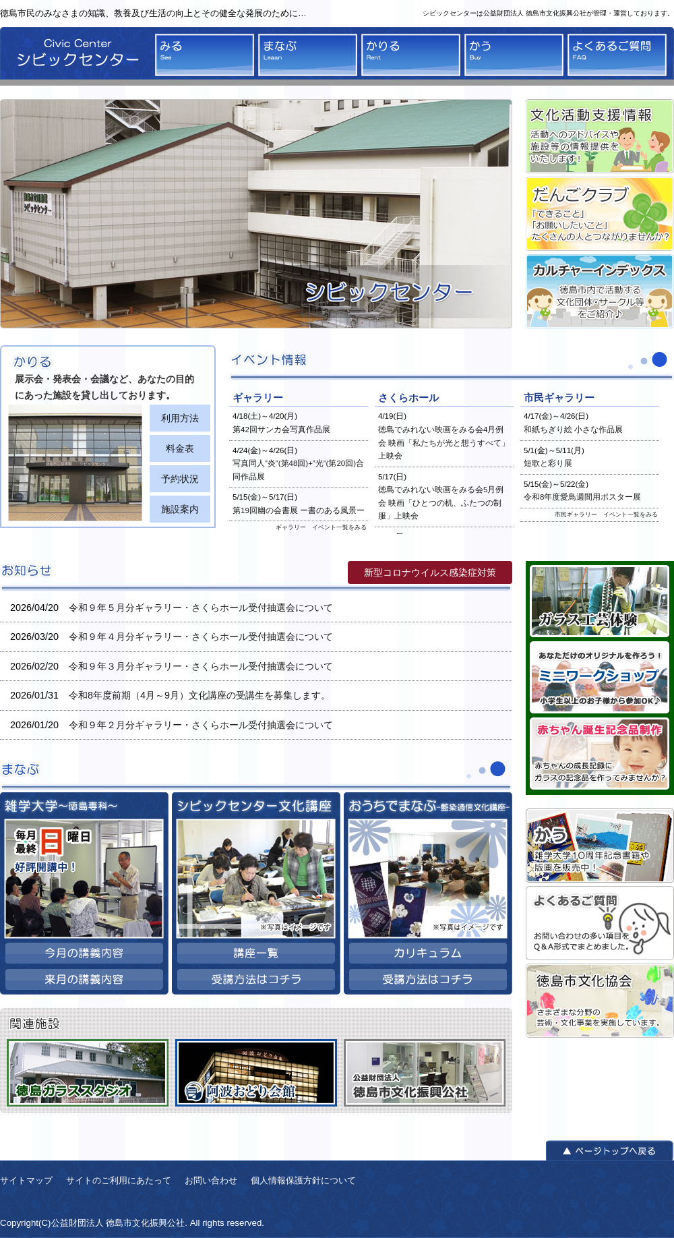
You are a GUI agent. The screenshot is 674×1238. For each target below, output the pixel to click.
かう (513, 55)
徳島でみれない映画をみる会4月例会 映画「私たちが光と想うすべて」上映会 (444, 442)
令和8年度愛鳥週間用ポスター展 (582, 497)
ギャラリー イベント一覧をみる (321, 527)
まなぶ (307, 55)
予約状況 (180, 478)
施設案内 (180, 509)
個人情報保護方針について (303, 1180)
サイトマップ (26, 1180)
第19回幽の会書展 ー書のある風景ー (299, 510)
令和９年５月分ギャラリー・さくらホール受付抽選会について (201, 607)
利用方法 (180, 418)
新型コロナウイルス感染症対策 (430, 572)
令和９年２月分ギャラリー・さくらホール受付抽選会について (201, 724)
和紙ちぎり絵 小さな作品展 (573, 429)
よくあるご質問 (617, 55)
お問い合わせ (211, 1180)
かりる (410, 55)
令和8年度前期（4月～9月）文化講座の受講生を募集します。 (199, 695)
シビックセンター (74, 56)
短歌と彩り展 (548, 463)
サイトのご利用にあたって (118, 1180)
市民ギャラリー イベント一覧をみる (606, 514)
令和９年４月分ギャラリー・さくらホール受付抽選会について (201, 636)
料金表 (180, 448)
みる (204, 55)
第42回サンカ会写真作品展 (281, 429)
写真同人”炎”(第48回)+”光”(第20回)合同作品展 (298, 470)
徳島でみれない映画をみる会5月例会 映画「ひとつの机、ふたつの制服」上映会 (440, 502)
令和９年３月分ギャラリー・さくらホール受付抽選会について (201, 666)
